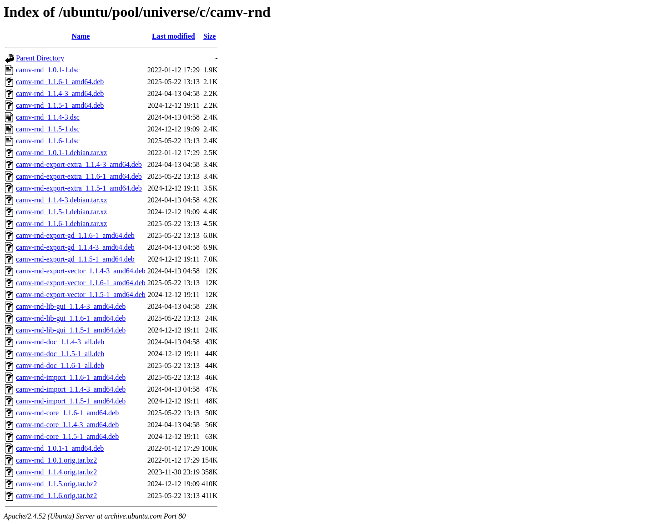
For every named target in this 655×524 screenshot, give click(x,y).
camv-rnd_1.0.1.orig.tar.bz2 (56, 460)
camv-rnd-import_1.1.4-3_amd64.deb (71, 389)
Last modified (173, 36)
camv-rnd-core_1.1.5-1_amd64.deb (67, 436)
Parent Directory (40, 58)
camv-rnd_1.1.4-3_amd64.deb (60, 93)
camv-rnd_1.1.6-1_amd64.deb (60, 82)
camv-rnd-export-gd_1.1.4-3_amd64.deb (75, 247)
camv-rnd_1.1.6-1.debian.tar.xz (61, 223)
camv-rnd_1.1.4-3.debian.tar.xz (61, 200)
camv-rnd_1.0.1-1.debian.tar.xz (61, 152)
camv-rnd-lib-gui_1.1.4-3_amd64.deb (71, 306)
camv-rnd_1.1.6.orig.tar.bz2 (56, 495)
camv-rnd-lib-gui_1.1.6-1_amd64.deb (71, 318)
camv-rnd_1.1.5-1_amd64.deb (60, 105)
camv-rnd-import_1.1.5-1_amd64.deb (71, 401)
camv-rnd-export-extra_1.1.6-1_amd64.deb (79, 176)
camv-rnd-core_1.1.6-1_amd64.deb (67, 413)
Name (80, 36)
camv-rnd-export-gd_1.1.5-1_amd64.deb (75, 259)
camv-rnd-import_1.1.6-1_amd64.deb (71, 377)
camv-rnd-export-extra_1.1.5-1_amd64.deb (79, 188)
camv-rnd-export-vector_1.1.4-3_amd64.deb (81, 271)
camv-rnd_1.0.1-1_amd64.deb (60, 448)
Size (209, 36)
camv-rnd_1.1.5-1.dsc (48, 129)
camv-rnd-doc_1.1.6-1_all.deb (60, 365)
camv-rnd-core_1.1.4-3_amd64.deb (67, 424)
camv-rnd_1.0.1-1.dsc (48, 70)
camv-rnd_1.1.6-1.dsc (48, 141)
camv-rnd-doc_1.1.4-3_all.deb (60, 342)
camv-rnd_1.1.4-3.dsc (48, 117)
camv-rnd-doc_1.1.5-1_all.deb (60, 354)
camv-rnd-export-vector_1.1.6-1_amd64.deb (81, 283)
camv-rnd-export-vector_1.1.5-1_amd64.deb (81, 294)
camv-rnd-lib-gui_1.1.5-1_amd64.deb (71, 330)
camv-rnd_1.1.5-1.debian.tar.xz (61, 212)
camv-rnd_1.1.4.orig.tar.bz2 (56, 472)
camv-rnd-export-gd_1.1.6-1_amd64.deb (75, 235)
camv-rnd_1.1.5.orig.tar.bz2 (56, 484)
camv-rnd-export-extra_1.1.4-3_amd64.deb (79, 164)
